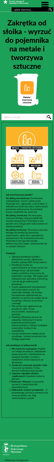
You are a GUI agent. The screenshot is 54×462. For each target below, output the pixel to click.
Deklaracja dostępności (17, 460)
